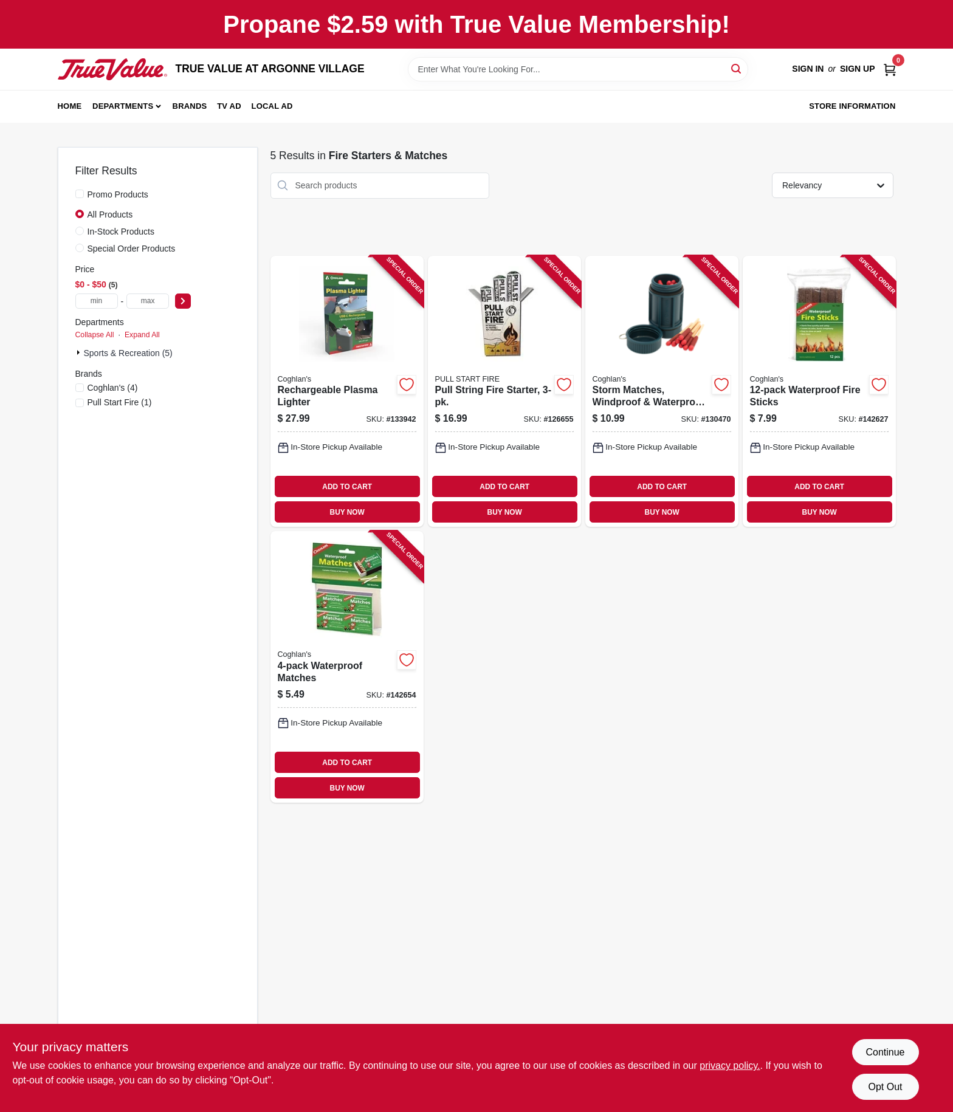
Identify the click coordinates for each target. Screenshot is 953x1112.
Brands (190, 106)
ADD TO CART (347, 486)
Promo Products (118, 194)
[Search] (737, 68)
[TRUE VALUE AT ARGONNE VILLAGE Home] (112, 69)
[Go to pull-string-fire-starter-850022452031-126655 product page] (504, 391)
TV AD (229, 106)
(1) (120, 402)
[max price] (147, 301)
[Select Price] (183, 301)
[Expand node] (79, 352)
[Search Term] (578, 69)
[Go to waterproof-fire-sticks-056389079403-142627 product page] (819, 391)
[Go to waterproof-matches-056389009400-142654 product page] (347, 667)
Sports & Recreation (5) (128, 353)
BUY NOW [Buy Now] (347, 512)
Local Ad (272, 106)
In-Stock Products (121, 231)
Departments (122, 106)
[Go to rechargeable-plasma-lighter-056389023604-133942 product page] (347, 391)
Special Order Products (132, 248)
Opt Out (885, 1087)
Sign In (808, 69)
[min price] (96, 301)
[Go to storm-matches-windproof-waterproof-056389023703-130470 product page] (661, 391)
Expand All (142, 335)
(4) (113, 388)
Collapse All (94, 335)
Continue (884, 1052)
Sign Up (857, 69)
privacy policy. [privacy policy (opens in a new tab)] (730, 1065)
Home (70, 106)
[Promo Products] (79, 194)
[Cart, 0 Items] (890, 69)
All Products (110, 214)
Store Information (852, 106)
